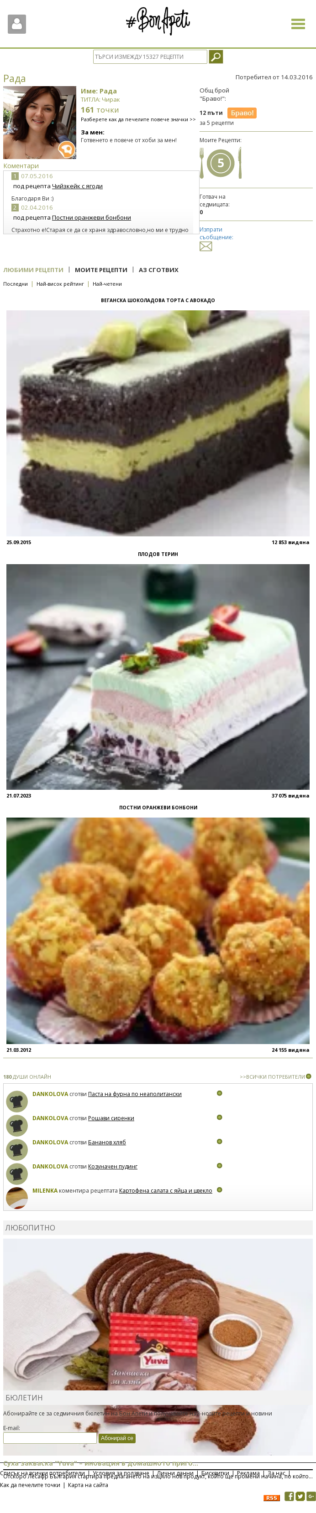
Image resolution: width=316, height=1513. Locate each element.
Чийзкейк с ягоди (77, 186)
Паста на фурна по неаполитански (135, 1094)
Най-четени (107, 283)
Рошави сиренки (111, 1118)
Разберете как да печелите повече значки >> (138, 119)
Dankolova (50, 1094)
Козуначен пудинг (112, 1166)
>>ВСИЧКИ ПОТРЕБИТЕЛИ (272, 1076)
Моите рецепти (101, 270)
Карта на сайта (88, 1485)
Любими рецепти (33, 270)
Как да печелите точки (30, 1485)
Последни (15, 283)
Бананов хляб (107, 1142)
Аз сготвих (159, 270)
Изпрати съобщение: (216, 238)
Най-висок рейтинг (60, 283)
